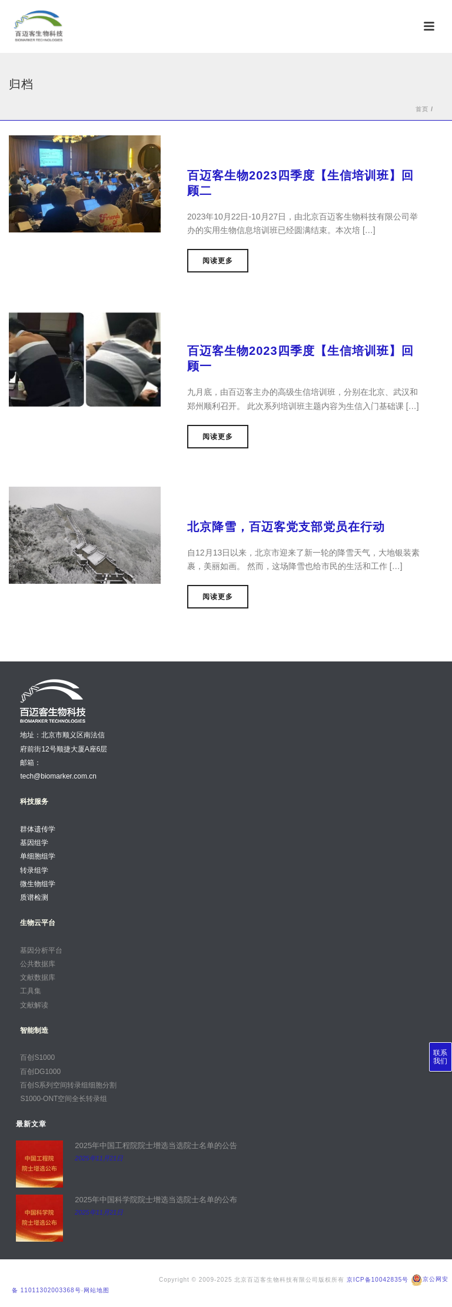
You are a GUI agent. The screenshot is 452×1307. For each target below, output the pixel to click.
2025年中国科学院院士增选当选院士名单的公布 (156, 1199)
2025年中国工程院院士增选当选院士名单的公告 (156, 1145)
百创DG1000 (40, 1071)
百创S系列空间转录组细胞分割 (68, 1085)
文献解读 (34, 1005)
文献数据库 (37, 977)
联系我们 (440, 1057)
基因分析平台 (41, 950)
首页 (422, 109)
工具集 (30, 991)
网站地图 (96, 1290)
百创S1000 (37, 1057)
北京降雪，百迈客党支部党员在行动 (286, 526)
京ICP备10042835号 (377, 1279)
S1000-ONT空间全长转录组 (63, 1099)
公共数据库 (37, 964)
